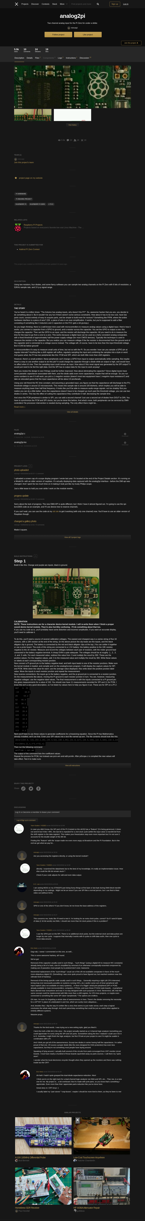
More (64, 4)
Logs (60, 58)
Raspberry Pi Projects (33, 225)
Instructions (71, 58)
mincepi (72, 28)
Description (19, 58)
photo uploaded (22, 469)
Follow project (58, 35)
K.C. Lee (37, 884)
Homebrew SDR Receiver (29, 1207)
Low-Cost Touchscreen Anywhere (91, 1157)
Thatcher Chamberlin (84, 1161)
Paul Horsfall (22, 1211)
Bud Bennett (22, 1161)
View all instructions (72, 765)
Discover (35, 4)
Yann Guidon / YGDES (38, 825)
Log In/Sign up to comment (26, 820)
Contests (45, 4)
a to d (50, 204)
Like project (88, 35)
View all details (72, 412)
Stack (54, 4)
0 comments (40, 499)
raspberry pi (21, 204)
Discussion (85, 58)
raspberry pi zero (37, 204)
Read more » (19, 407)
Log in (125, 4)
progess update (22, 495)
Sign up (115, 4)
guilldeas (79, 1211)
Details (30, 58)
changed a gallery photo (27, 521)
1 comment (40, 473)
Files (38, 58)
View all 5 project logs (72, 537)
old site (56, 511)
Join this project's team (24, 162)
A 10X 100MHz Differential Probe (32, 1157)
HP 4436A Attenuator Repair (89, 1207)
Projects (24, 4)
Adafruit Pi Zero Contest (29, 249)
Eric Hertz (34, 948)
